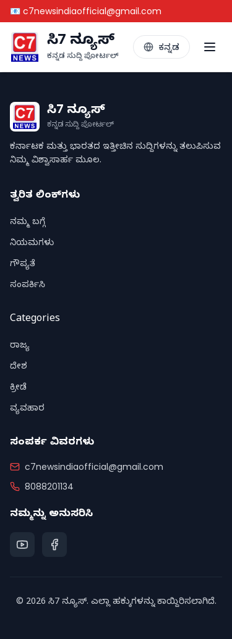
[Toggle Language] (161, 47)
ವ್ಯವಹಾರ (27, 410)
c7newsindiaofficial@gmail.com (94, 467)
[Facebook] (54, 544)
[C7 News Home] (64, 47)
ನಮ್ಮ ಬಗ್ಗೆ (27, 223)
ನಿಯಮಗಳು (32, 244)
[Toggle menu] (209, 47)
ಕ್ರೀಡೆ (18, 389)
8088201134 (49, 486)
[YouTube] (22, 544)
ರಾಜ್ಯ (20, 347)
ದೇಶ (18, 368)
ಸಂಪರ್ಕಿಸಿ (27, 286)
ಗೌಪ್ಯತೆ (22, 265)
